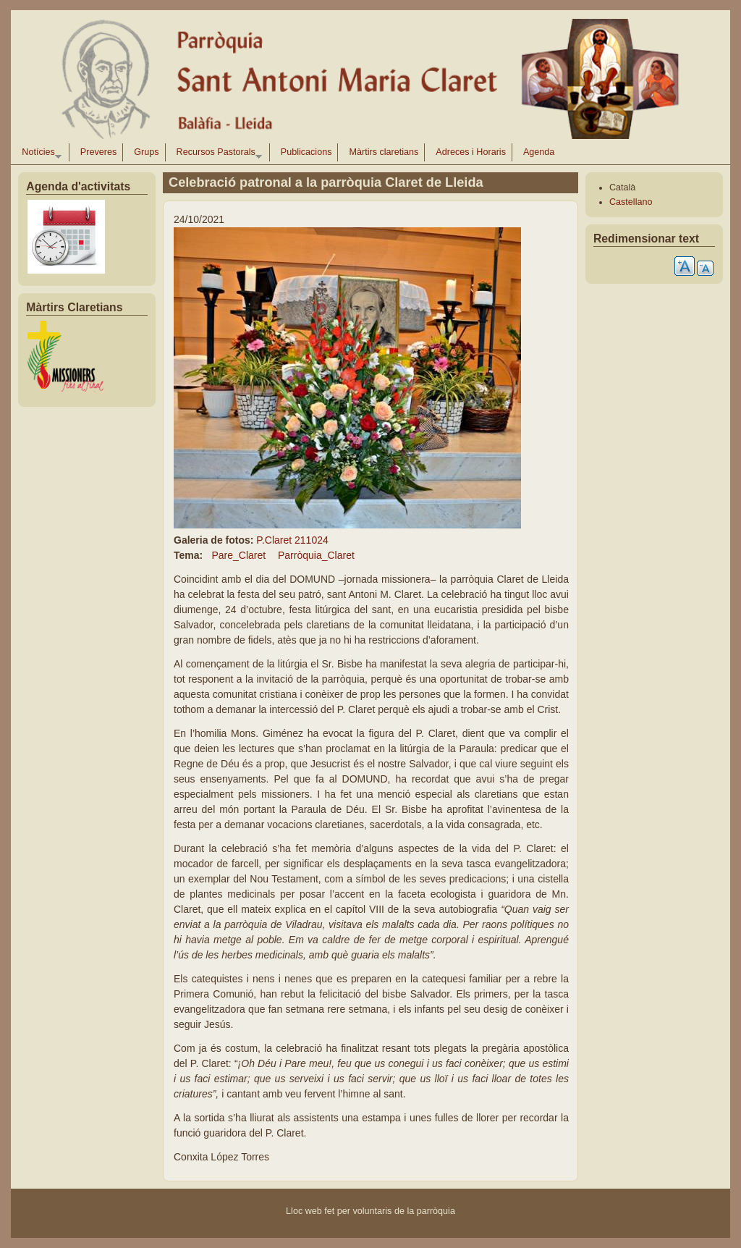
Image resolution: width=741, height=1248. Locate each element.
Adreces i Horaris (471, 152)
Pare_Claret (238, 555)
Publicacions (306, 152)
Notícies (39, 154)
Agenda (538, 152)
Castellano (631, 202)
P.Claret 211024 (292, 540)
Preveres (98, 152)
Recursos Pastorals (217, 154)
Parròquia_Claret (316, 555)
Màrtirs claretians (383, 152)
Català (622, 187)
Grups (146, 152)
